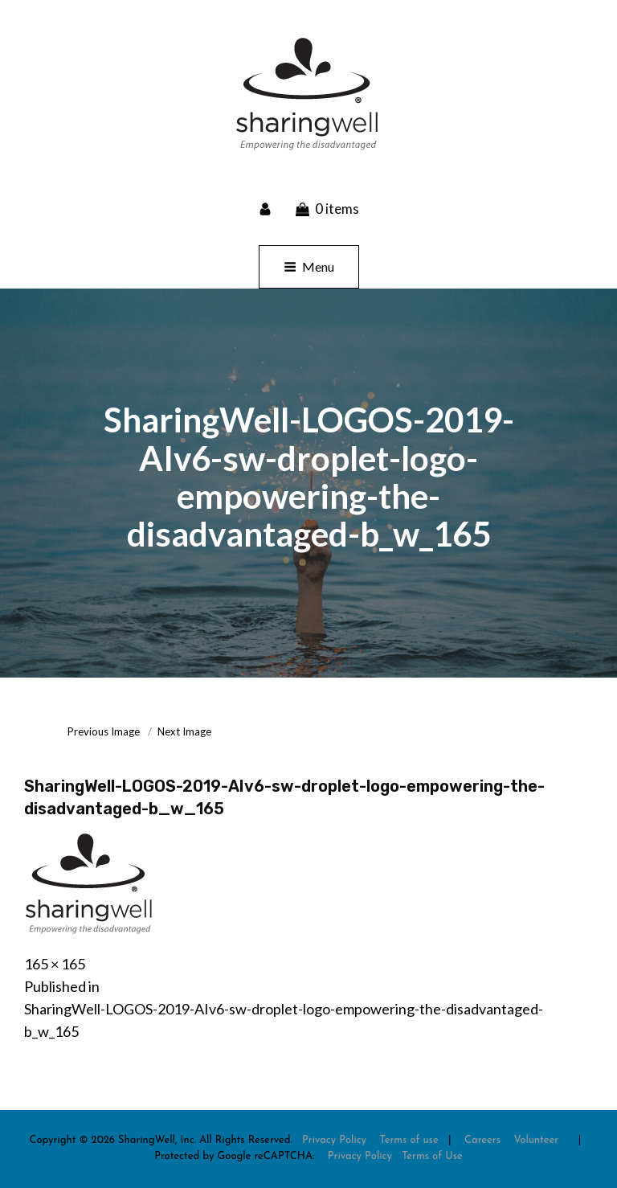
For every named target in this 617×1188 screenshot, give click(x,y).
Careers (482, 1140)
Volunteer (535, 1140)
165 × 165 (54, 964)
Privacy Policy (334, 1140)
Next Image (184, 731)
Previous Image (103, 731)
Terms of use (408, 1140)
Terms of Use (432, 1156)
